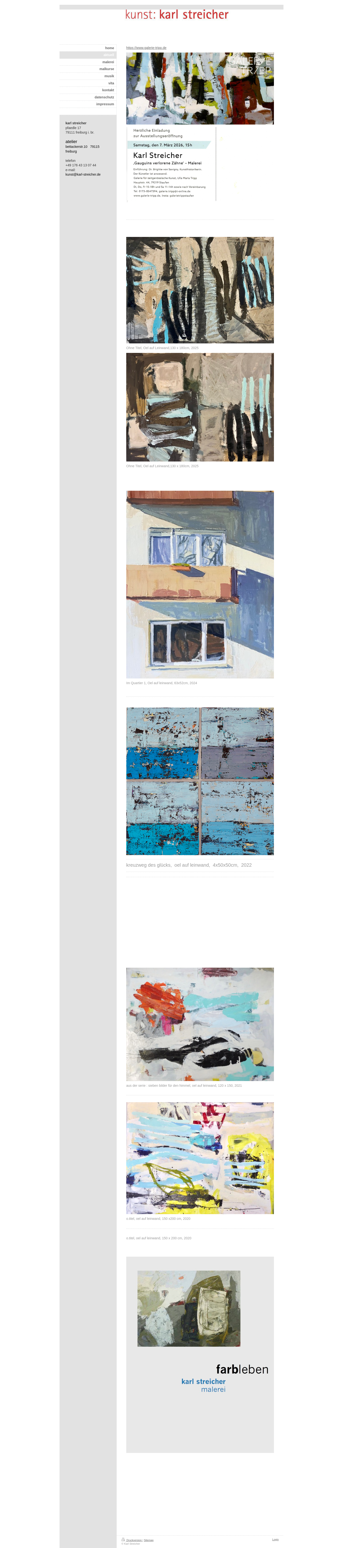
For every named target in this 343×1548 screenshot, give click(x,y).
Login (275, 1539)
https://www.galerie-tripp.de (146, 48)
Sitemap (148, 1540)
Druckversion (131, 1540)
